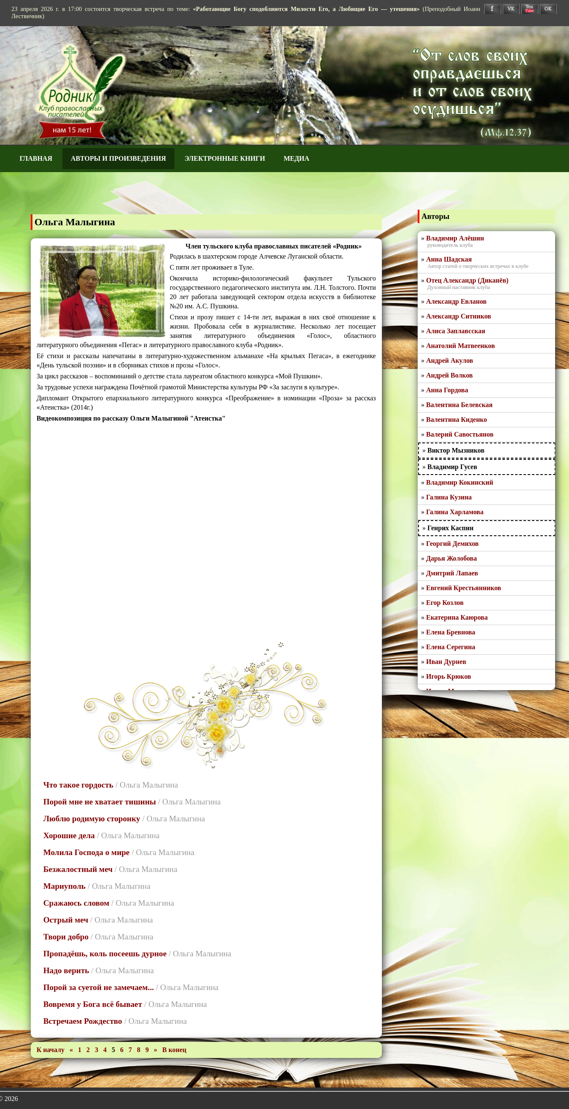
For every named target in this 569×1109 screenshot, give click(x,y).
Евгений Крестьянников (463, 587)
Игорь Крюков (448, 676)
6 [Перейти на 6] (122, 1049)
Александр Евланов (456, 301)
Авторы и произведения (118, 158)
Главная (36, 158)
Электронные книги (225, 158)
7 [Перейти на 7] (131, 1049)
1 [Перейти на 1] (80, 1049)
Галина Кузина (449, 497)
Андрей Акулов (449, 360)
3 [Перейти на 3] (97, 1049)
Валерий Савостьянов (460, 434)
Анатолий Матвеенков (460, 345)
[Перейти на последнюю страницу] (174, 1049)
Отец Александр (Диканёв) (467, 280)
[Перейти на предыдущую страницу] (72, 1049)
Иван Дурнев (446, 661)
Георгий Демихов (452, 543)
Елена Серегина (450, 646)
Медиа (296, 158)
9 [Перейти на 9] (147, 1049)
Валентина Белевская (459, 404)
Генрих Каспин (450, 528)
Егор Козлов (445, 602)
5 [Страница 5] (113, 1049)
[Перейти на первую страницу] (51, 1049)
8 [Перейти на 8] (139, 1049)
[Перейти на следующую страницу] (156, 1049)
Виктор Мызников (455, 450)
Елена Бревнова (450, 632)
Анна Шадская (449, 259)
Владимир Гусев (452, 466)
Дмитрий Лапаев (452, 573)
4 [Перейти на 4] (105, 1049)
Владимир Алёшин (455, 238)
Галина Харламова (454, 511)
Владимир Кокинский (459, 482)
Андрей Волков (449, 375)
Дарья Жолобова (451, 558)
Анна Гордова (447, 390)
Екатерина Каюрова (457, 617)
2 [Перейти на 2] (88, 1049)
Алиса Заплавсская (455, 331)
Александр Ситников (458, 316)
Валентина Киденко (456, 419)
